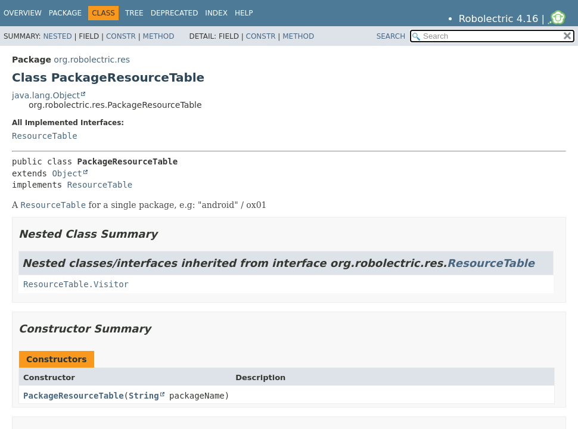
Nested (57, 36)
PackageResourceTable (73, 395)
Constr (121, 36)
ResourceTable (44, 136)
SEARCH (391, 36)
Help (244, 13)
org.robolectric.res (92, 59)
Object (67, 173)
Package (65, 13)
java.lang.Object (46, 95)
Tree (134, 13)
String (144, 395)
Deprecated (174, 13)
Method (159, 36)
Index (216, 13)
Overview (23, 13)
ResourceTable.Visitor (76, 284)
